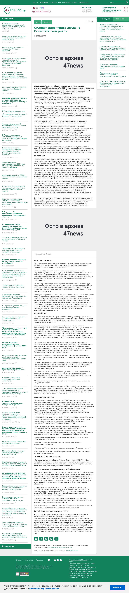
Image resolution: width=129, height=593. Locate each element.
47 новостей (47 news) (79, 560)
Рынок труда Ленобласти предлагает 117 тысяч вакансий (15, 50)
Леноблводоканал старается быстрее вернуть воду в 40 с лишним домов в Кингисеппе (15, 465)
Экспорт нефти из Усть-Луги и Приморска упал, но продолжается (15, 320)
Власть (35, 2)
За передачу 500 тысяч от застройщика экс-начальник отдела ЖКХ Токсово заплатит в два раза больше (113, 39)
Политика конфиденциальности (29, 564)
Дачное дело (83, 2)
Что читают (121, 19)
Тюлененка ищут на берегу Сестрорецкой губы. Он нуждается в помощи (15, 252)
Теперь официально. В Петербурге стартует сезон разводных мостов (15, 127)
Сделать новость (42, 11)
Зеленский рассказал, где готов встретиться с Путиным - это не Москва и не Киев (15, 526)
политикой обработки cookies (44, 589)
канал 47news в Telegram (57, 547)
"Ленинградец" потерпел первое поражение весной (15, 288)
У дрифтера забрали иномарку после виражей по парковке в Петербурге (15, 298)
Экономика (43, 2)
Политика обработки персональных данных (34, 566)
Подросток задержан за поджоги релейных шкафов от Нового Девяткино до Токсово (112, 48)
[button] (36, 539)
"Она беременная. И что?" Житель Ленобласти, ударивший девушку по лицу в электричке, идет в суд (15, 392)
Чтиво (74, 2)
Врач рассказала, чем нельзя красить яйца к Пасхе (15, 444)
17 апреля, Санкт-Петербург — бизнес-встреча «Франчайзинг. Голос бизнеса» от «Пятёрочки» (112, 84)
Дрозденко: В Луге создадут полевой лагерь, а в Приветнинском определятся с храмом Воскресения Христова (15, 63)
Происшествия (55, 2)
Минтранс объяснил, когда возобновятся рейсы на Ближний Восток (15, 454)
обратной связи (72, 550)
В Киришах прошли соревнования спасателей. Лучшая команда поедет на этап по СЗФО (15, 27)
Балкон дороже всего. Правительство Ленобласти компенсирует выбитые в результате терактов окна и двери (111, 28)
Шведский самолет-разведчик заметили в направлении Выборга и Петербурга (15, 489)
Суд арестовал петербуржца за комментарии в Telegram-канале (15, 241)
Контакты (29, 560)
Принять (117, 587)
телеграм (40, 8)
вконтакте (37, 8)
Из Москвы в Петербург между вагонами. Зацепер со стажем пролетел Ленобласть (15, 537)
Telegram (58, 560)
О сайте (19, 560)
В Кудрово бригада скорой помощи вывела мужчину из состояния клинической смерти (15, 190)
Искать (127, 2)
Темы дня (105, 19)
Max (61, 560)
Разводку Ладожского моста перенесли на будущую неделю (15, 90)
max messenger (42, 8)
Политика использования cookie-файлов (32, 568)
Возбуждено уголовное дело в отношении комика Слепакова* (15, 309)
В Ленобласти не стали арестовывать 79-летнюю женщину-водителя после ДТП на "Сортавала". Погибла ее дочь (15, 77)
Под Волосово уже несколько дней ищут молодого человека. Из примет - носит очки (15, 359)
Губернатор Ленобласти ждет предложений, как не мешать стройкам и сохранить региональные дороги (112, 57)
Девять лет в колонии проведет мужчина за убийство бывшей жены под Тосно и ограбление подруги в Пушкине (15, 417)
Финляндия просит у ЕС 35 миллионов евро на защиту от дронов (15, 178)
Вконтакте (49, 560)
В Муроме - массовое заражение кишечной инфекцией (15, 381)
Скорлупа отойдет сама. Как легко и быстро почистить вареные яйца (15, 39)
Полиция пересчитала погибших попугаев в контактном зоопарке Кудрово (113, 74)
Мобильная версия (34, 8)
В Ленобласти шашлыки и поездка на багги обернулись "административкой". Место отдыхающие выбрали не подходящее (15, 275)
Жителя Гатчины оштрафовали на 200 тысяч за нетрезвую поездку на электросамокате (15, 166)
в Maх (70, 547)
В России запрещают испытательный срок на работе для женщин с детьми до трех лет (15, 139)
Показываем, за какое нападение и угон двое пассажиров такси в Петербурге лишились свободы (15, 152)
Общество (66, 2)
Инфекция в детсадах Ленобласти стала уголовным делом (112, 66)
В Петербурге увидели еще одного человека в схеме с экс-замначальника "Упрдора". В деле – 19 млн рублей (15, 115)
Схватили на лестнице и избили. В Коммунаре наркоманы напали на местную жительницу (15, 203)
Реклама (39, 560)
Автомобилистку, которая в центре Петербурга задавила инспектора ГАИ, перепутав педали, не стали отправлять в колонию (15, 513)
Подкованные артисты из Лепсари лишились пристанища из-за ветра (15, 500)
